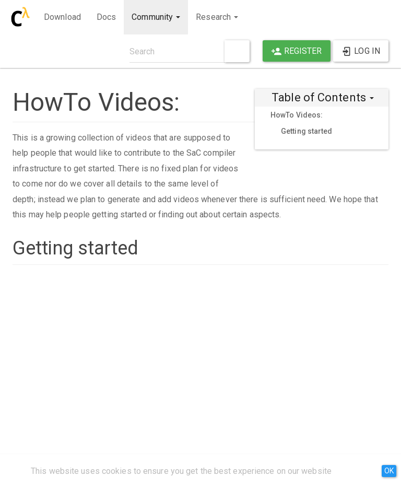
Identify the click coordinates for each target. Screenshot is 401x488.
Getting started (307, 131)
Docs (106, 17)
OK (389, 471)
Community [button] (156, 17)
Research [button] (217, 17)
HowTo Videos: (296, 115)
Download (62, 17)
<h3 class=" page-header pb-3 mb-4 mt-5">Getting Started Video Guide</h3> (200, 349)
